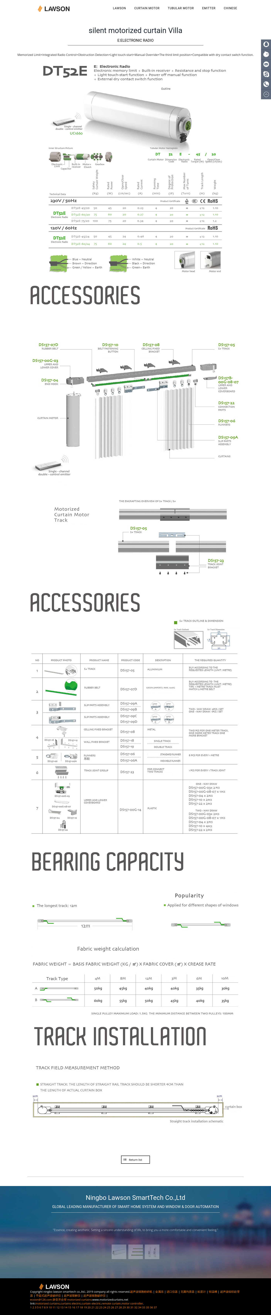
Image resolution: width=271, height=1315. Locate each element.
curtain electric (91, 1303)
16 (73, 1307)
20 (89, 1307)
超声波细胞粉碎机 (141, 1291)
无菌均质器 (187, 1291)
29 (124, 1307)
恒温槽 (213, 1291)
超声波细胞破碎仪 (94, 1295)
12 (58, 1307)
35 (147, 1307)
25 (108, 1307)
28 (120, 1307)
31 (131, 1307)
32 (135, 1307)
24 (104, 1307)
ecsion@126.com (41, 1299)
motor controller (132, 1303)
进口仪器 (172, 1291)
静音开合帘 (60, 1299)
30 (128, 1307)
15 (69, 1307)
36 (151, 1307)
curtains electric (71, 1303)
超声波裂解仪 (72, 1295)
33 (143, 1307)
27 (116, 1307)
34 (139, 1307)
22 (97, 1307)
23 (100, 1307)
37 (155, 1307)
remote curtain (111, 1303)
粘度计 (201, 1291)
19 (85, 1307)
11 (54, 1307)
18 (81, 1307)
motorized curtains (79, 1299)
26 (112, 1307)
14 (65, 1307)
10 (50, 1307)
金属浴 (159, 1291)
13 (61, 1307)
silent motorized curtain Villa (135, 30)
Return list (135, 1159)
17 (77, 1307)
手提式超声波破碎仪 (48, 1295)
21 (93, 1307)
